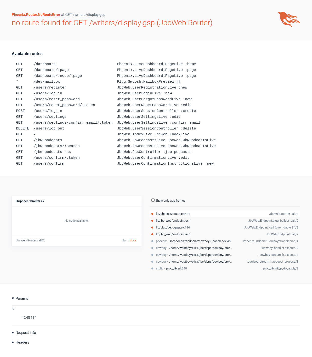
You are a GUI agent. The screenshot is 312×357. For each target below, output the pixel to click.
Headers (22, 342)
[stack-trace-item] (224, 213)
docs (133, 240)
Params (22, 298)
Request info (26, 332)
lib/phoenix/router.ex (30, 201)
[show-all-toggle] (153, 200)
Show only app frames (168, 200)
